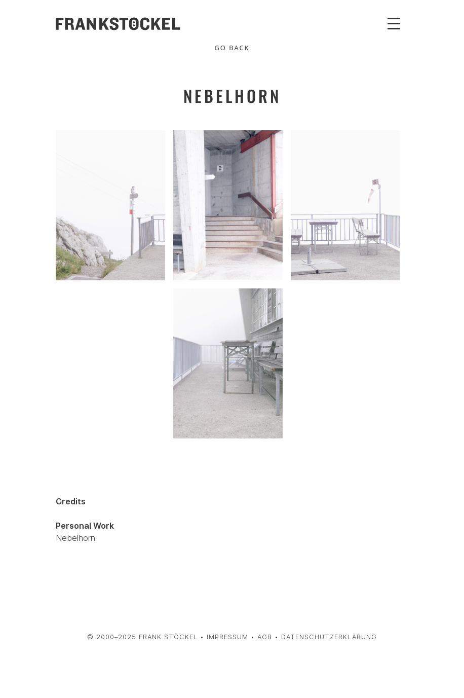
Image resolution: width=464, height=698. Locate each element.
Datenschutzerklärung (329, 637)
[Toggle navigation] (394, 23)
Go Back (232, 47)
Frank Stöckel (168, 637)
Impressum (227, 637)
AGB (264, 637)
